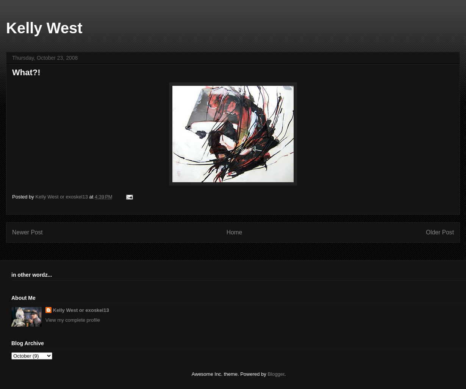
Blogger (275, 374)
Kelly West (44, 28)
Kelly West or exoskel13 (81, 310)
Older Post (440, 232)
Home (234, 232)
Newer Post (27, 232)
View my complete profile (72, 320)
